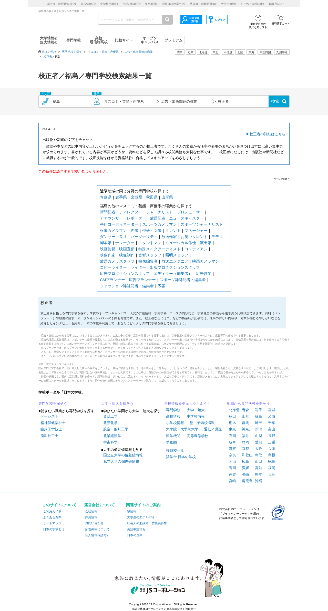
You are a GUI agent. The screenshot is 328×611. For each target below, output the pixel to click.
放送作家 (169, 236)
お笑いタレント (194, 236)
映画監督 (107, 249)
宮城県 (136, 197)
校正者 (48, 56)
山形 (245, 416)
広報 (161, 286)
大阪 (258, 449)
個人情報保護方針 (97, 535)
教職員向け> (276, 3)
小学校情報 (175, 423)
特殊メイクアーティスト (159, 249)
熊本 (258, 474)
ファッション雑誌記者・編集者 (127, 286)
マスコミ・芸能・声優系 (103, 51)
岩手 (258, 410)
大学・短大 (196, 410)
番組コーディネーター (119, 224)
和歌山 (247, 455)
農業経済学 (112, 436)
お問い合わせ (94, 523)
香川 (232, 468)
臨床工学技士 (51, 429)
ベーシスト (49, 416)
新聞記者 (107, 212)
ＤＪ (123, 236)
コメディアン (196, 249)
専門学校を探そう (52, 403)
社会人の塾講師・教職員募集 (147, 523)
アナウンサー (111, 218)
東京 (232, 429)
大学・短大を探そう (117, 403)
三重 (271, 442)
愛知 (258, 442)
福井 (245, 436)
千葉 (271, 423)
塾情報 (131, 511)
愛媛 (245, 468)
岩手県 (121, 197)
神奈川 (247, 429)
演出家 (205, 243)
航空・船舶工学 (115, 429)
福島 (258, 416)
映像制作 (127, 255)
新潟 (258, 429)
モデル (217, 236)
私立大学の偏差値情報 (121, 461)
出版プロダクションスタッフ (175, 267)
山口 (258, 461)
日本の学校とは (54, 529)
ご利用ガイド (52, 511)
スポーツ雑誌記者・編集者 (183, 279)
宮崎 (232, 481)
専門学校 (173, 410)
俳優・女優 (151, 230)
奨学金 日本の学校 (181, 457)
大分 (271, 474)
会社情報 (91, 511)
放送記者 (157, 218)
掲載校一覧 (175, 450)
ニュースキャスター (186, 218)
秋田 (232, 416)
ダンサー (107, 236)
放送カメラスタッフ (117, 261)
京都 (245, 449)
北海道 (203, 52)
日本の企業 (134, 535)
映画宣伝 (127, 249)
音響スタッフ (149, 255)
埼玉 (258, 423)
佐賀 (232, 474)
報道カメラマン (113, 230)
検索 (275, 101)
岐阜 (232, 442)
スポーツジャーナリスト (202, 224)
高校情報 (173, 416)
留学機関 (173, 436)
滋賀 (232, 449)
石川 (232, 436)
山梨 (258, 436)
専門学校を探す (72, 51)
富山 (271, 429)
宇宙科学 (110, 442)
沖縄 (258, 481)
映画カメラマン (205, 261)
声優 (134, 230)
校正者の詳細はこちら (267, 134)
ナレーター (125, 243)
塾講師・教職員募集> (203, 3)
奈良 (232, 455)
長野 (271, 436)
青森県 (105, 197)
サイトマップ (52, 523)
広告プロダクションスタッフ (125, 273)
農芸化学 (110, 423)
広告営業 (203, 273)
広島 (245, 461)
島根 (271, 455)
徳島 (271, 461)
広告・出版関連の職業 (139, 51)
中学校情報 (196, 416)
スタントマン (149, 243)
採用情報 (91, 517)
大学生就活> (229, 3)
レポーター (136, 218)
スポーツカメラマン (159, 224)
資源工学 (110, 416)
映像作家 (107, 255)
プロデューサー (190, 212)
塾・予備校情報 (202, 423)
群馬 (245, 423)
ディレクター (130, 212)
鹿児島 (247, 481)
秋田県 (152, 197)
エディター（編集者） (173, 273)
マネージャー (196, 230)
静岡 (245, 442)
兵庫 (271, 449)
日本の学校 (49, 51)
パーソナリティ (144, 236)
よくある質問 (52, 517)
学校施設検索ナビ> (174, 3)
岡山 (232, 461)
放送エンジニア (174, 261)
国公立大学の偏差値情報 (123, 455)
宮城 (271, 410)
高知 (258, 468)
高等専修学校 (197, 436)
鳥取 (258, 455)
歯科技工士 (49, 436)
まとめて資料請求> (252, 3)
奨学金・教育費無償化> (62, 3)
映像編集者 (148, 261)
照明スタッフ (176, 255)
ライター (138, 267)
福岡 (271, 468)
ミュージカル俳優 (180, 243)
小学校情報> (132, 3)
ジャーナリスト (159, 212)
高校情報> (88, 3)
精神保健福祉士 (53, 423)
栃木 (232, 423)
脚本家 (105, 243)
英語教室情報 (136, 529)
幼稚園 (171, 442)
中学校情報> (109, 3)
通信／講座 (213, 429)
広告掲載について (97, 529)
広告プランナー (142, 279)
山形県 (167, 197)
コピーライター (113, 267)
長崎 (245, 474)
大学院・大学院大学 (182, 429)
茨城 (271, 416)
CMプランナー (112, 279)
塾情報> (151, 3)
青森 (245, 410)
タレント (173, 230)
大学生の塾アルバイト (142, 517)
